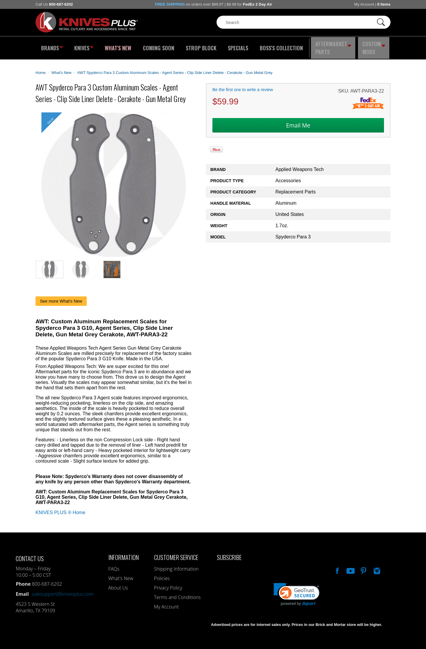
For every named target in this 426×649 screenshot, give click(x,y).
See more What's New (61, 296)
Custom (374, 45)
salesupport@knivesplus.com (62, 589)
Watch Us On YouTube (350, 565)
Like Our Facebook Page (337, 565)
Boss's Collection (278, 46)
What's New (118, 46)
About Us (118, 583)
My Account (364, 4)
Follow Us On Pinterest (363, 565)
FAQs (113, 564)
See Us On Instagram (376, 565)
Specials (235, 46)
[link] (296, 590)
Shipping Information (176, 564)
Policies (162, 574)
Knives (84, 45)
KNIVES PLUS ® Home (60, 508)
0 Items (383, 4)
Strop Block (199, 46)
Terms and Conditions (177, 593)
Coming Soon (158, 46)
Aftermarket (333, 45)
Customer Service (176, 552)
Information (123, 552)
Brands (51, 45)
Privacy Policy (168, 583)
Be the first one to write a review (242, 85)
